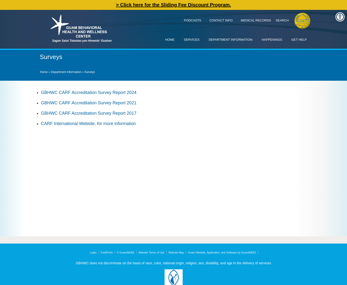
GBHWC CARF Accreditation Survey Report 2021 (88, 102)
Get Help (299, 39)
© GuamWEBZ (125, 252)
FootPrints (107, 252)
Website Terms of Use (151, 252)
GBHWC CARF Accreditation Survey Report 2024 (88, 92)
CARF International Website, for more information (88, 123)
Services (192, 39)
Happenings (272, 39)
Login (93, 252)
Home (169, 39)
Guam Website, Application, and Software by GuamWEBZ (222, 252)
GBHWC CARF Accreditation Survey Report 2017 (88, 113)
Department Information (231, 39)
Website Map (176, 252)
